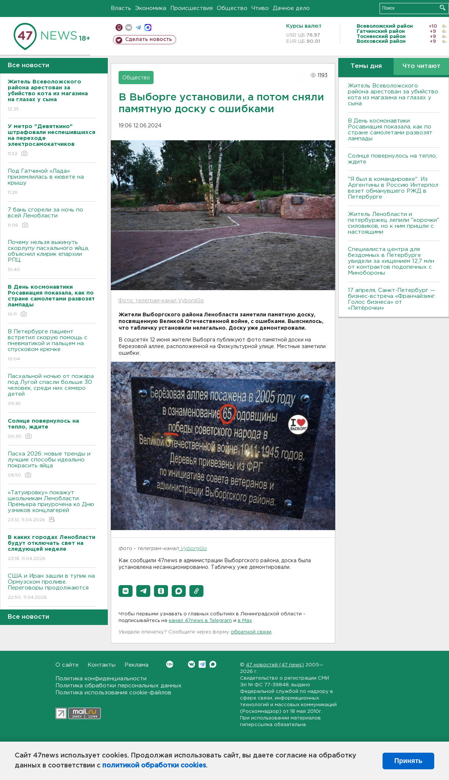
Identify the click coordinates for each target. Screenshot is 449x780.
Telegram (202, 664)
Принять (408, 760)
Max (212, 664)
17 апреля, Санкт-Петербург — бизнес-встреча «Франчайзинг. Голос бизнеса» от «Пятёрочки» (392, 299)
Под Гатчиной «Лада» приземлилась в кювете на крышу (52, 182)
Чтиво (260, 8)
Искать (442, 7)
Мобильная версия (119, 27)
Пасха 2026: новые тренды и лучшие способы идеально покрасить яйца (52, 464)
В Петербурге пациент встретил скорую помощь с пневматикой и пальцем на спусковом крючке (52, 345)
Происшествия (191, 8)
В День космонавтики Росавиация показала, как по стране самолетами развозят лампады (390, 129)
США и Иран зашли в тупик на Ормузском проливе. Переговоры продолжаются (52, 587)
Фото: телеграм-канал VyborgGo (161, 301)
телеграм (138, 27)
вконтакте (128, 27)
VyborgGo (193, 548)
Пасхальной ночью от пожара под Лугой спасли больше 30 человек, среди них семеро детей (52, 390)
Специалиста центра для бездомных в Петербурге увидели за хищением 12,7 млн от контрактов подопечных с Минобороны (391, 261)
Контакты (102, 665)
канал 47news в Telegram (200, 621)
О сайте (67, 665)
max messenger (147, 27)
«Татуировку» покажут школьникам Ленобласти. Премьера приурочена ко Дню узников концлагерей (52, 506)
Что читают (421, 66)
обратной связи (251, 632)
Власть (121, 8)
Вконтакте (169, 664)
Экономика (150, 8)
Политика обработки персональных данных (118, 685)
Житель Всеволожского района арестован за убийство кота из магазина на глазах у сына (393, 94)
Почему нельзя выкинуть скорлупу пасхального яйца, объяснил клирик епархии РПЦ (52, 256)
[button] (126, 591)
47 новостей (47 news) (275, 665)
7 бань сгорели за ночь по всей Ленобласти (52, 217)
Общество (232, 8)
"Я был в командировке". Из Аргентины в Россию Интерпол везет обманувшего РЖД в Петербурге (393, 188)
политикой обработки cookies (154, 766)
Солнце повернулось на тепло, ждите (392, 159)
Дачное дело (291, 8)
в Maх (245, 621)
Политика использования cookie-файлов (113, 692)
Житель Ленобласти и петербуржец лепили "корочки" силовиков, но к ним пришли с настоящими (393, 223)
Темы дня (366, 66)
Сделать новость (148, 39)
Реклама (136, 665)
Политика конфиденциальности (101, 678)
